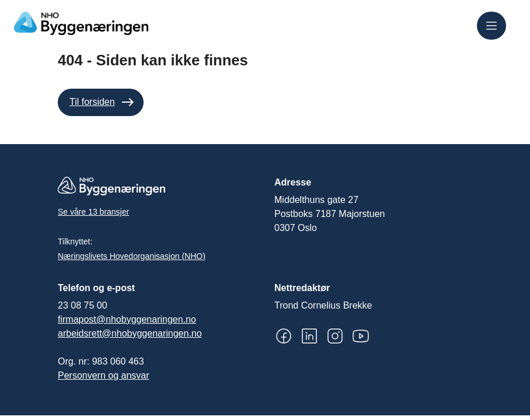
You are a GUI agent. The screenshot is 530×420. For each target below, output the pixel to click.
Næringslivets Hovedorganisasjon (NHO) (131, 256)
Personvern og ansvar (103, 375)
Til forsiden (92, 102)
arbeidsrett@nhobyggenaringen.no (130, 333)
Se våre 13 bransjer (93, 211)
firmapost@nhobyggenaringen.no (127, 319)
